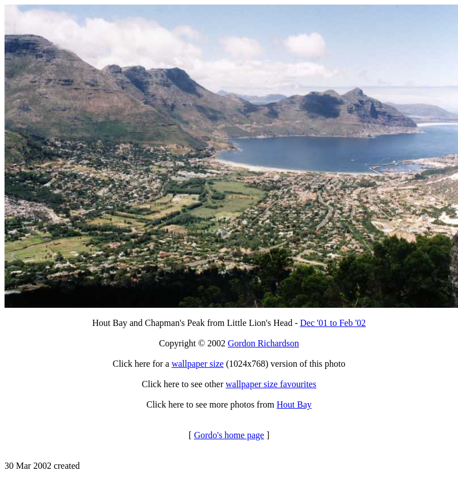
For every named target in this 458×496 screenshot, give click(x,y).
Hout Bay (294, 404)
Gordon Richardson (263, 343)
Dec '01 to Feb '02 (333, 323)
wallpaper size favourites (271, 384)
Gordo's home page (229, 435)
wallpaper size (198, 363)
